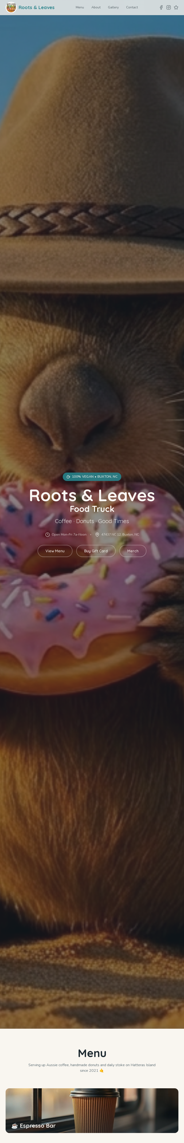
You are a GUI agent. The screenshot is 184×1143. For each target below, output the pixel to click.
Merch (133, 552)
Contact (132, 7)
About (96, 7)
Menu (80, 7)
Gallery (113, 7)
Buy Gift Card (96, 552)
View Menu (55, 552)
